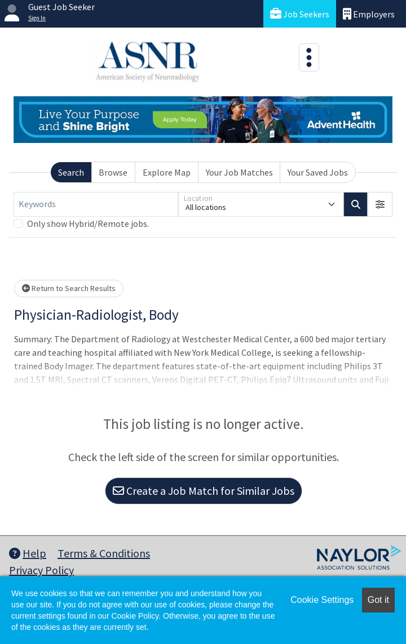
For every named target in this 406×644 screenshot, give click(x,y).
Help (27, 553)
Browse (113, 172)
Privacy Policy (41, 570)
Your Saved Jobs (318, 172)
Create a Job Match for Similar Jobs (203, 491)
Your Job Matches (239, 172)
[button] (380, 204)
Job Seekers (299, 14)
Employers (369, 14)
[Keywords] (96, 204)
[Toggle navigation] (309, 57)
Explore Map (167, 172)
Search (71, 172)
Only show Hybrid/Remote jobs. (88, 223)
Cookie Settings (322, 600)
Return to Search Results (69, 288)
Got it (378, 600)
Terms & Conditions (104, 553)
